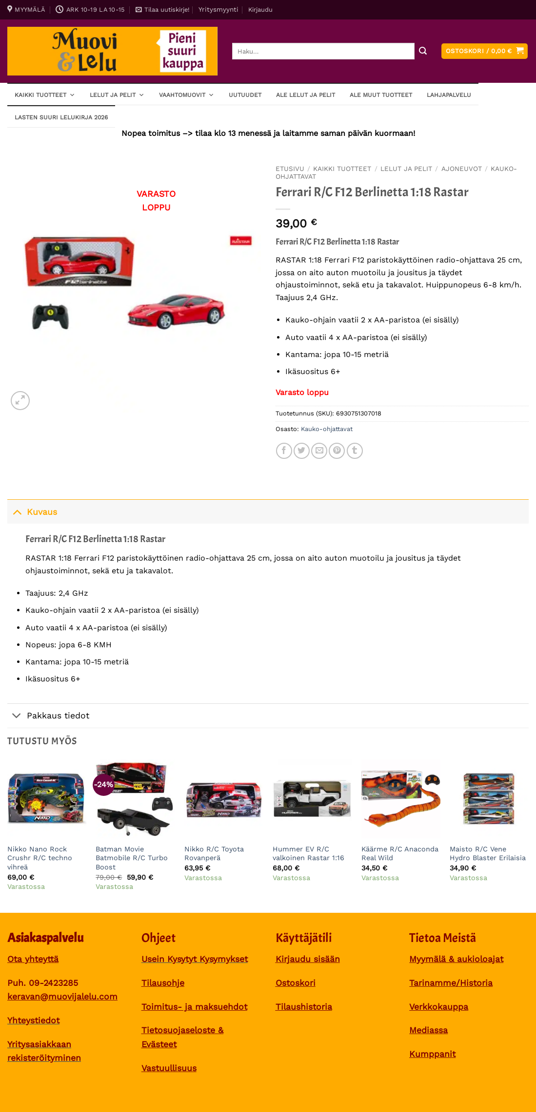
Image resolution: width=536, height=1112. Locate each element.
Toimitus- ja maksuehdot (194, 1007)
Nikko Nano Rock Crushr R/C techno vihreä (39, 858)
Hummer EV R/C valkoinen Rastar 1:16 (308, 853)
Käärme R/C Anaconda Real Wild (399, 853)
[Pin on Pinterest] (337, 451)
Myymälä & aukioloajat (456, 959)
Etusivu (290, 168)
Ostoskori (296, 983)
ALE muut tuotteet (381, 95)
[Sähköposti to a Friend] (319, 451)
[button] (162, 9)
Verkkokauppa (438, 1007)
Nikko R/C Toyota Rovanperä (214, 853)
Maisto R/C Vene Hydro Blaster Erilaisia (488, 853)
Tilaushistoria (304, 1007)
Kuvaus (32, 511)
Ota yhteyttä (33, 959)
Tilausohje (162, 983)
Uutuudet (245, 95)
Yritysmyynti (218, 9)
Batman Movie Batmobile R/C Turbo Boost (132, 858)
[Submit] (423, 51)
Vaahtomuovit (186, 94)
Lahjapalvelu (449, 95)
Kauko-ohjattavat (327, 429)
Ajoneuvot (461, 168)
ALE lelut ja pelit (305, 95)
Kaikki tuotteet (45, 94)
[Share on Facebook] (284, 451)
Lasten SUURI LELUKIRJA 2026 (61, 117)
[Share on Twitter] (302, 451)
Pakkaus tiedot (48, 716)
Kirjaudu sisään (308, 959)
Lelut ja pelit (117, 94)
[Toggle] (16, 511)
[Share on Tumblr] (355, 451)
